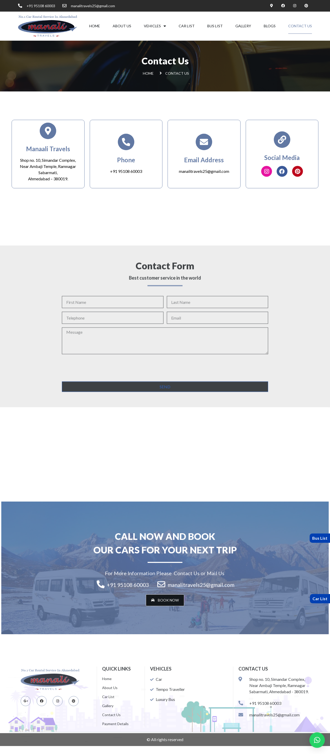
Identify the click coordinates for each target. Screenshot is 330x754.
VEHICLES (155, 26)
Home (94, 26)
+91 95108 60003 (126, 171)
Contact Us (300, 26)
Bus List (215, 26)
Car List (187, 26)
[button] (165, 587)
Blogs (270, 26)
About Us (122, 26)
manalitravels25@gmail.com (204, 171)
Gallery (243, 26)
